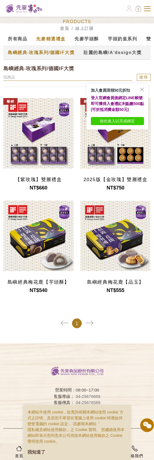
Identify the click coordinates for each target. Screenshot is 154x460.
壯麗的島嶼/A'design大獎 (112, 52)
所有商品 (17, 38)
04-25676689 (88, 396)
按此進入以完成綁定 (117, 121)
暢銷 (10, 101)
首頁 (64, 28)
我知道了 (36, 452)
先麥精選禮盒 (51, 38)
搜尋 (143, 77)
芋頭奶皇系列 (122, 38)
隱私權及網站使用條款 (47, 429)
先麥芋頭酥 (86, 38)
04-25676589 (88, 402)
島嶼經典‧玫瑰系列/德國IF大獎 (41, 52)
